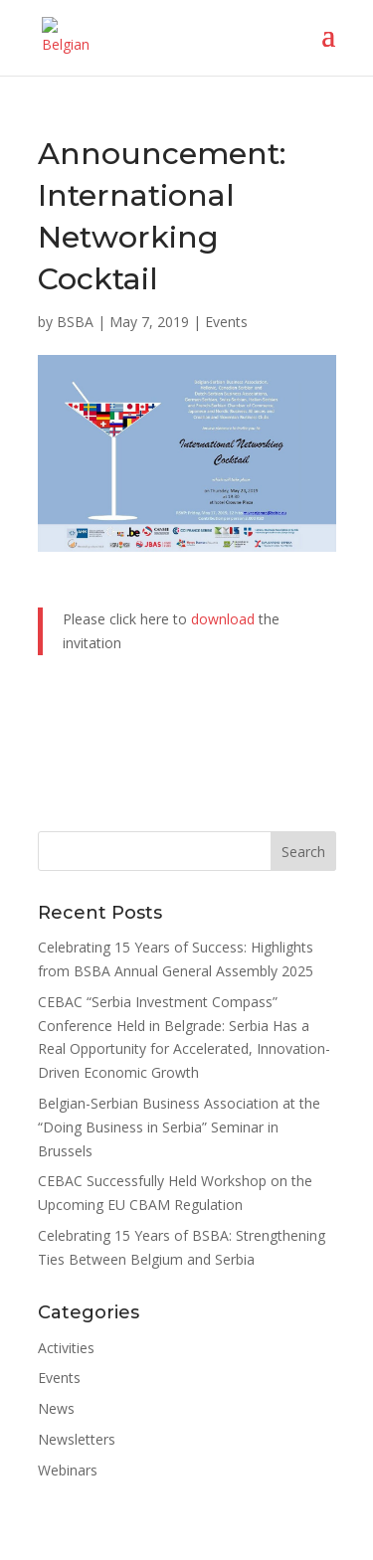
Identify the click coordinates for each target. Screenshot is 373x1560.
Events (226, 321)
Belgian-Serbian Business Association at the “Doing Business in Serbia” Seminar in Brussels (179, 1127)
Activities (66, 1347)
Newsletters (76, 1439)
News (56, 1408)
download (223, 618)
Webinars (67, 1470)
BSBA (75, 321)
